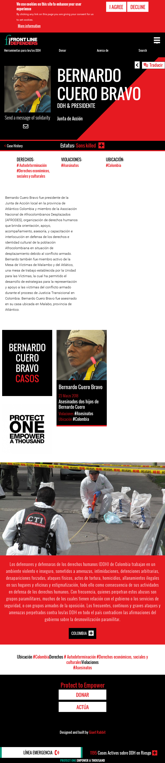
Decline (137, 6)
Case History (15, 145)
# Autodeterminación (32, 165)
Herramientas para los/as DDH (22, 50)
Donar (62, 50)
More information (29, 25)
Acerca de (102, 50)
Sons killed (86, 145)
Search (143, 50)
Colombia (79, 633)
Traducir (156, 65)
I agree (116, 6)
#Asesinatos (70, 165)
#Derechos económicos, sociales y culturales (33, 173)
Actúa (82, 707)
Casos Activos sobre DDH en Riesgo (120, 753)
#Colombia (113, 165)
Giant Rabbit (97, 732)
